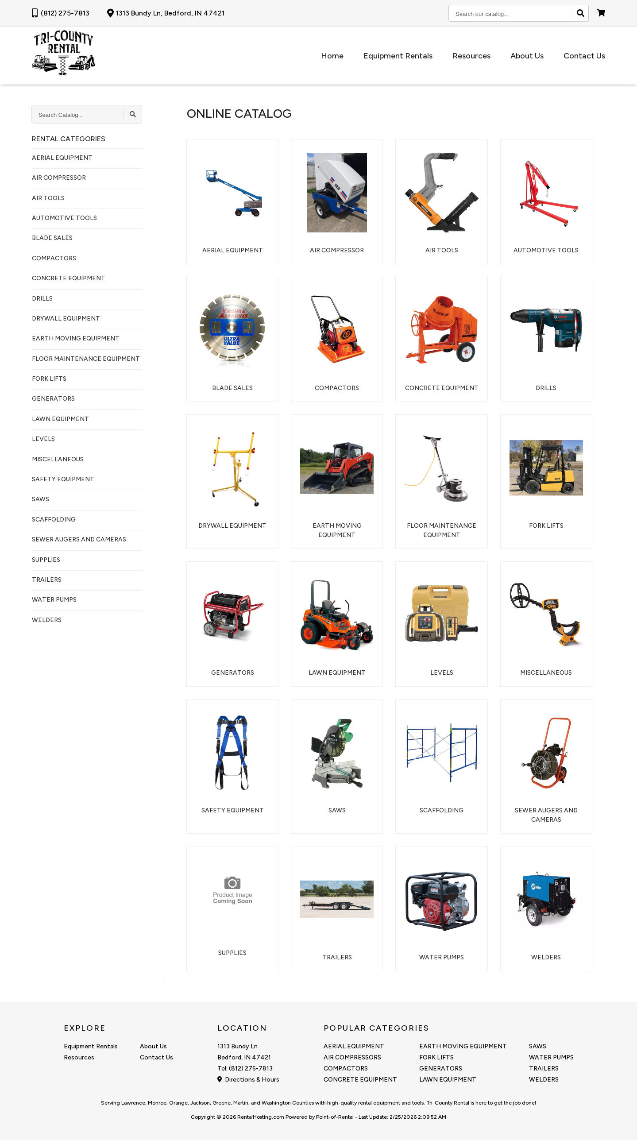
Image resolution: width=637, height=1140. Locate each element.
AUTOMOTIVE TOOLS (64, 218)
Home (341, 56)
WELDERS (47, 620)
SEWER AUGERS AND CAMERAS (79, 539)
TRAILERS (47, 580)
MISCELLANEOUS (58, 459)
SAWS (40, 499)
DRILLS (42, 298)
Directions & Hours (248, 1079)
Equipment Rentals (404, 56)
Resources (476, 56)
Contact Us (584, 56)
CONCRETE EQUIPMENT (68, 278)
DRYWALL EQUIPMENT (66, 318)
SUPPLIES (46, 560)
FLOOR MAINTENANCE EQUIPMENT (86, 359)
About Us (529, 56)
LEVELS (43, 439)
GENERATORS (53, 398)
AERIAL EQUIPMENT (62, 158)
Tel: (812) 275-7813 (245, 1068)
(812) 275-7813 (60, 13)
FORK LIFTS (49, 379)
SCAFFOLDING (54, 519)
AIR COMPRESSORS (352, 1057)
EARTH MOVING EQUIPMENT (76, 338)
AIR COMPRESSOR (59, 178)
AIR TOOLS (48, 198)
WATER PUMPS (54, 599)
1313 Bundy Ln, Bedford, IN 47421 (165, 13)
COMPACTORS (54, 258)
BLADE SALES (52, 238)
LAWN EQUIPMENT (60, 419)
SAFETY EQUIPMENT (63, 479)
